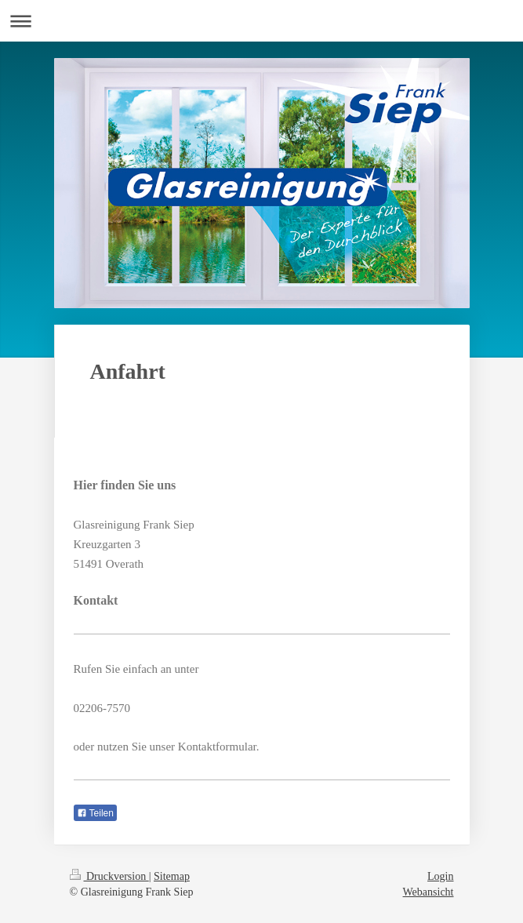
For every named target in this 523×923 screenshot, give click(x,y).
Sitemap (172, 876)
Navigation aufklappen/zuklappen (261, 21)
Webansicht (428, 892)
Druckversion (109, 876)
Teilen (95, 813)
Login (440, 876)
